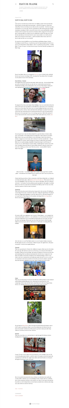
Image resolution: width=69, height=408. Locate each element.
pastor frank (28, 4)
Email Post (20, 388)
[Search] (53, 3)
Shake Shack (25, 325)
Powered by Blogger (34, 404)
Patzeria (36, 74)
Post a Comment (19, 395)
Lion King (46, 196)
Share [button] (16, 388)
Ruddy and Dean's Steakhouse (36, 179)
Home (21, 11)
